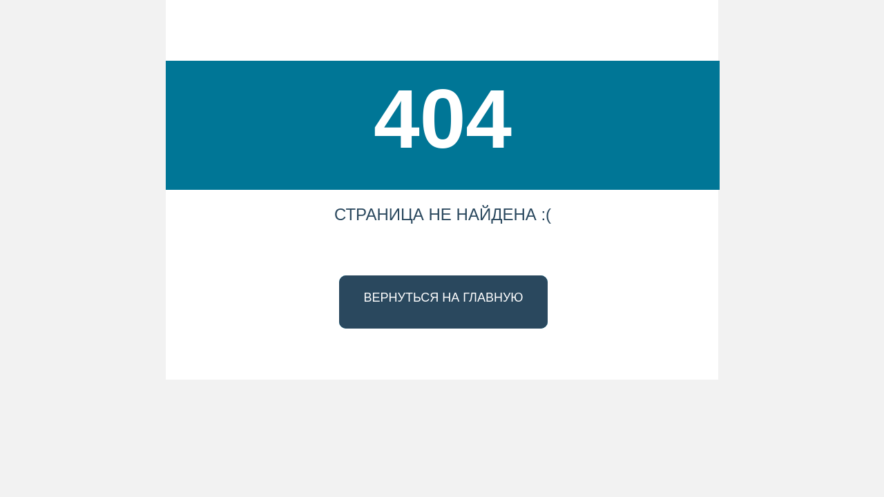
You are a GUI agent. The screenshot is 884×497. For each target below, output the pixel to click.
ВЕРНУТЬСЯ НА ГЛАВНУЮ (443, 297)
